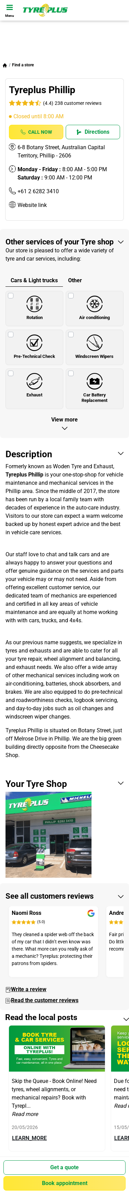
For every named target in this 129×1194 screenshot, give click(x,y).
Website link (32, 205)
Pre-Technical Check (34, 344)
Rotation (34, 305)
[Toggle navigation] (9, 10)
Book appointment (64, 1183)
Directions (92, 132)
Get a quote (64, 1167)
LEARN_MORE (29, 1138)
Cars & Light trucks (34, 280)
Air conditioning (94, 305)
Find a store (23, 65)
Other (75, 280)
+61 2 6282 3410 (38, 191)
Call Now (36, 132)
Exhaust (34, 383)
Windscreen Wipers (94, 344)
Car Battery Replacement (94, 386)
